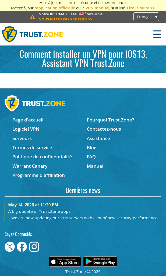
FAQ (91, 156)
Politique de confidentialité (42, 156)
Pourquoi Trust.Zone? (110, 120)
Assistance (98, 138)
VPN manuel (98, 7)
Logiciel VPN (25, 129)
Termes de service (32, 147)
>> (65, 19)
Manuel (95, 166)
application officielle (55, 7)
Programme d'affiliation (38, 175)
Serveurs (22, 138)
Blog (92, 147)
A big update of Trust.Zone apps (39, 211)
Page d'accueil (27, 120)
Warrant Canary (29, 166)
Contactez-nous (104, 129)
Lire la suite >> (141, 7)
